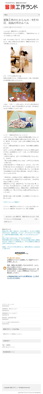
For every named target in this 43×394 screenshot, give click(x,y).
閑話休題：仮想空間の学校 (9, 317)
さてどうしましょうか (8, 304)
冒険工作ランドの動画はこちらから (12, 334)
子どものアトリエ (20, 208)
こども (27, 206)
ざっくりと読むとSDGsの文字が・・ (11, 322)
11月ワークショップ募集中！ (11, 202)
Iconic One (20, 392)
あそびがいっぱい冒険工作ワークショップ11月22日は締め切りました (12, 219)
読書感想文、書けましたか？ (9, 308)
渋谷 (27, 208)
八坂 (10, 27)
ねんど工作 (32, 206)
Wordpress (38, 392)
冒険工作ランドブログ (16, 206)
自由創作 (31, 208)
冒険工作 (12, 208)
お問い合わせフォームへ (8, 347)
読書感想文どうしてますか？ (9, 313)
